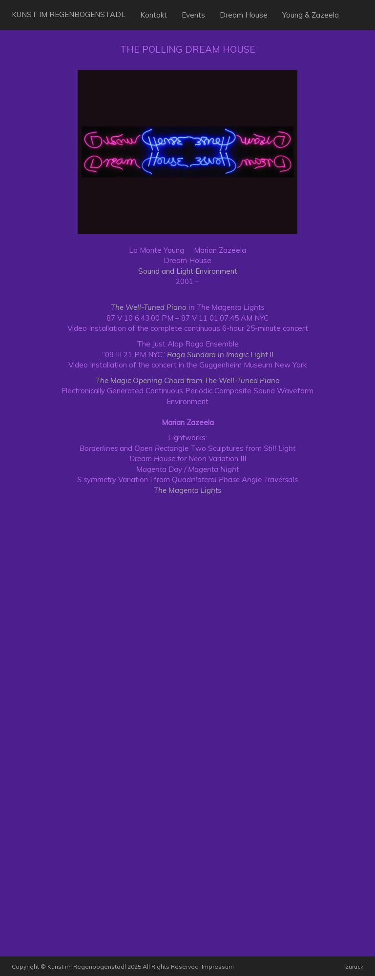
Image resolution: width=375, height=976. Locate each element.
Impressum (218, 966)
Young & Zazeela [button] (310, 15)
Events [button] (193, 15)
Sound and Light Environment (187, 271)
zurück (354, 966)
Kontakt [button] (153, 15)
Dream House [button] (244, 15)
